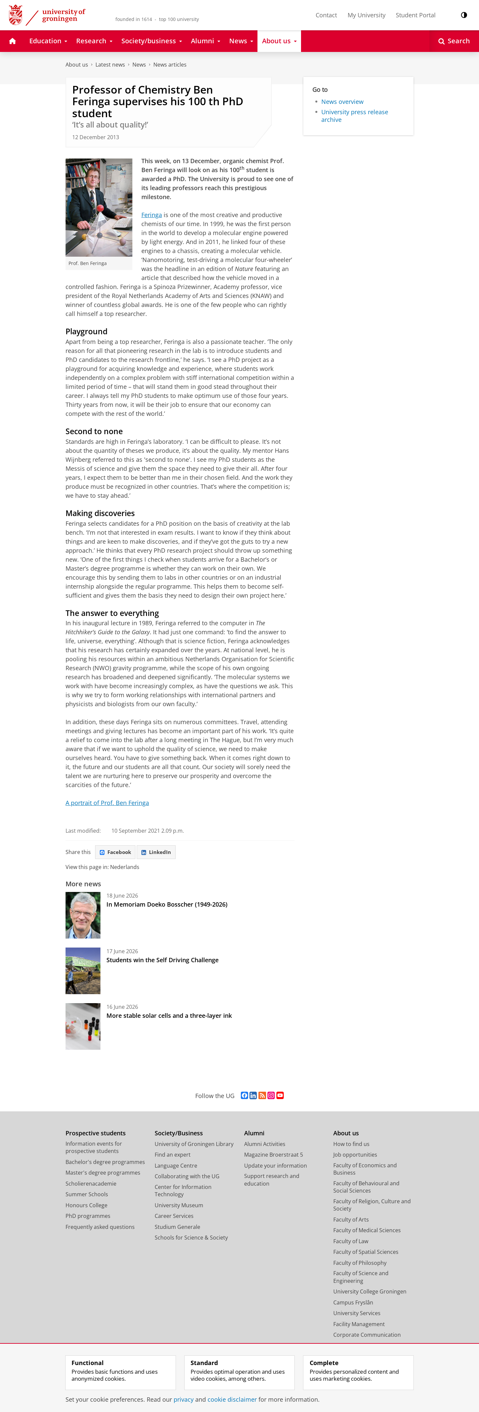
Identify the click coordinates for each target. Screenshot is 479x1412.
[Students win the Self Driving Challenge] (83, 972)
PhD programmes (88, 1217)
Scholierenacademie (91, 1184)
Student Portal (416, 15)
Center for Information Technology (183, 1191)
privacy (184, 1399)
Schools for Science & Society (191, 1238)
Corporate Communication (367, 1335)
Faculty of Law (350, 1242)
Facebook (116, 852)
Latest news (110, 64)
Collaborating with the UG (187, 1177)
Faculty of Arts (351, 1220)
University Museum (179, 1206)
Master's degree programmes (103, 1173)
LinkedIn (160, 852)
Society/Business (179, 1134)
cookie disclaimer (232, 1399)
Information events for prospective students (94, 1148)
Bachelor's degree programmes (105, 1163)
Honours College (86, 1206)
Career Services (174, 1217)
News (139, 64)
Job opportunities (355, 1155)
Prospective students (96, 1134)
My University (367, 15)
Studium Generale (177, 1228)
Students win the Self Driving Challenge (162, 961)
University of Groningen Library (194, 1145)
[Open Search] (454, 41)
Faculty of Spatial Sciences (366, 1253)
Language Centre (176, 1166)
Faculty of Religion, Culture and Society (372, 1206)
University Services (357, 1314)
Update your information (275, 1166)
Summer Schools (87, 1195)
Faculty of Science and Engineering (361, 1278)
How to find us (351, 1145)
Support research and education (271, 1180)
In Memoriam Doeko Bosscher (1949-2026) (167, 905)
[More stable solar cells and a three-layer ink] (83, 1027)
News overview (342, 102)
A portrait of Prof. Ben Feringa (107, 803)
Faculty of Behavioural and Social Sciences (366, 1188)
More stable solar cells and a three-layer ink (169, 1016)
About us (77, 64)
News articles (170, 64)
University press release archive (354, 116)
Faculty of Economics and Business (365, 1170)
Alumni (254, 1134)
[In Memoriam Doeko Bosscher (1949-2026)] (83, 916)
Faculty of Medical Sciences (367, 1231)
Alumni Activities (264, 1145)
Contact (326, 15)
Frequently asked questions (100, 1228)
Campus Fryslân (353, 1303)
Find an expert (173, 1155)
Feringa (151, 215)
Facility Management (359, 1325)
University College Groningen (369, 1292)
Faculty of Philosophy (360, 1264)
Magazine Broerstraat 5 (273, 1155)
